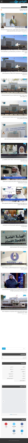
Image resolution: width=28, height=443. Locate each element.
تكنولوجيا (23, 371)
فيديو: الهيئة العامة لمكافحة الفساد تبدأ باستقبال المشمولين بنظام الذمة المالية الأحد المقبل (14, 203)
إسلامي (23, 378)
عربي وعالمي (23, 369)
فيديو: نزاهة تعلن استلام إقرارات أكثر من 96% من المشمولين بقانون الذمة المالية (14, 73)
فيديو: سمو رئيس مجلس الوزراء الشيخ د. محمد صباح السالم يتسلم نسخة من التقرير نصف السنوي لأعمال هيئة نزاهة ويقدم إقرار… (14, 30)
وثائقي (11, 371)
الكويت (25, 13)
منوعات (23, 376)
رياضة (24, 373)
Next (24, 401)
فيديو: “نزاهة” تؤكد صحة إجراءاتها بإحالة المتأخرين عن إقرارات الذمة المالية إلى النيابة (14, 268)
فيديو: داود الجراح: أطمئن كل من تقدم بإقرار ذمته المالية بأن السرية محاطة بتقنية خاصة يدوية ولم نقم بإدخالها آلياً (14, 290)
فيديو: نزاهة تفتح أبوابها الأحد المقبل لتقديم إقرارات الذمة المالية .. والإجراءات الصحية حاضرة (14, 182)
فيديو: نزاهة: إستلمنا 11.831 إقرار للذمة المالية (18, 247)
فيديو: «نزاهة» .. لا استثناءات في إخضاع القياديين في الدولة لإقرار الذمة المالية (14, 52)
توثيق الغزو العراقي (10, 378)
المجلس (11, 367)
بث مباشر (11, 369)
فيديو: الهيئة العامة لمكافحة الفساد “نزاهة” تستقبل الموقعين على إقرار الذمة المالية (14, 160)
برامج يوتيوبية (11, 373)
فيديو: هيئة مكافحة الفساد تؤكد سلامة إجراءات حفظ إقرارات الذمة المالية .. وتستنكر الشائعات (14, 312)
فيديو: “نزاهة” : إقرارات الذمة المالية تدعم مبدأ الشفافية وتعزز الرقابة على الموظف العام (14, 95)
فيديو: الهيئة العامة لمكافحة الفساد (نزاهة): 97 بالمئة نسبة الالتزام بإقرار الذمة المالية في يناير (15, 117)
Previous (3, 401)
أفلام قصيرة (11, 376)
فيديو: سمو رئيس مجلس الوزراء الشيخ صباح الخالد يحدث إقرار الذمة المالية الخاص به (15, 225)
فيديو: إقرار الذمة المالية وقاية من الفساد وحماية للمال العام (16, 139)
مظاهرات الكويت (22, 380)
